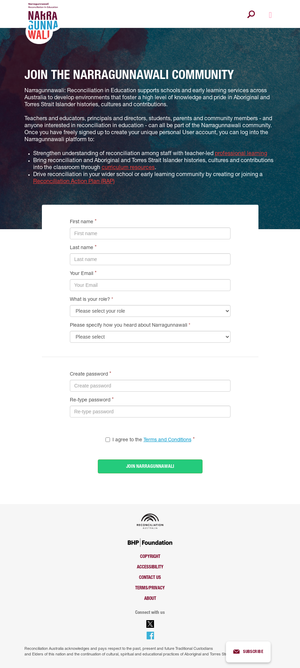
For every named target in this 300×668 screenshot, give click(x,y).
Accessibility (150, 567)
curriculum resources (128, 168)
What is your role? (91, 299)
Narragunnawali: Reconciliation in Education (80, 91)
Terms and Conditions (167, 440)
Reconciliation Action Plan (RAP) (74, 182)
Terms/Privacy (150, 588)
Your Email (81, 273)
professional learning (241, 154)
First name (81, 222)
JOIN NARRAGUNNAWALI (150, 466)
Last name (81, 248)
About (150, 599)
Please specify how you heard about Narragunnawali (130, 325)
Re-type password (90, 400)
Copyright (150, 557)
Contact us (150, 578)
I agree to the (151, 440)
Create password (89, 374)
